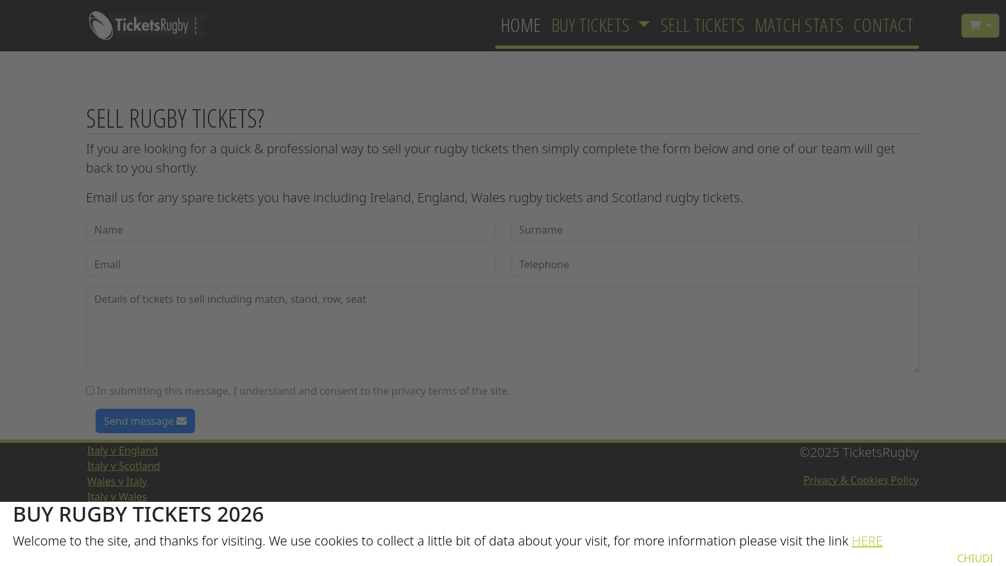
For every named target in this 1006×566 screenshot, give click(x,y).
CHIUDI (975, 558)
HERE (867, 540)
